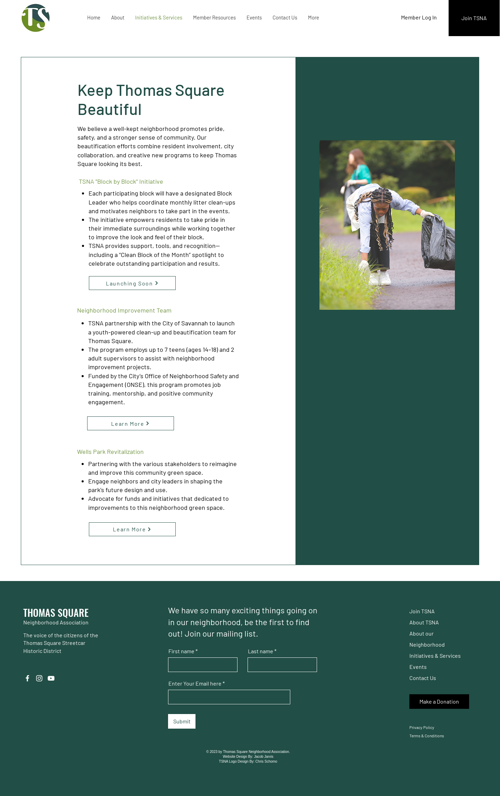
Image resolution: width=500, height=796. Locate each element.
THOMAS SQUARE (56, 612)
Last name (260, 651)
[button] (118, 17)
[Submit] (181, 721)
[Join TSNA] (474, 18)
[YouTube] (51, 678)
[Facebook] (27, 678)
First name (181, 651)
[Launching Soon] (132, 283)
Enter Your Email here (195, 683)
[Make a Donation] (439, 701)
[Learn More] (130, 423)
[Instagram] (39, 678)
